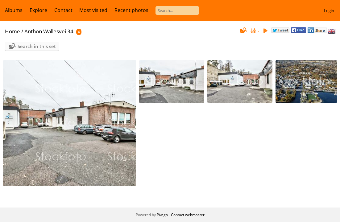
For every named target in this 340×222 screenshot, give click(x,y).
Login (329, 10)
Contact (63, 10)
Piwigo (162, 214)
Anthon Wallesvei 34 (48, 31)
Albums (14, 10)
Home (12, 31)
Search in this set (37, 46)
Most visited (93, 10)
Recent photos (131, 10)
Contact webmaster (188, 214)
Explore (38, 10)
